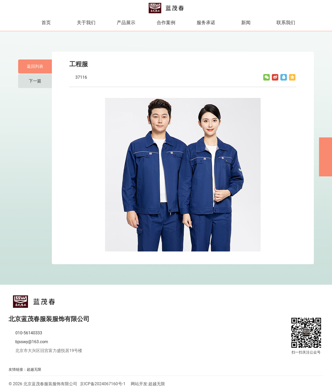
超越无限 (34, 369)
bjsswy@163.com (31, 341)
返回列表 (35, 66)
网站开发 (139, 383)
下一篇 (35, 80)
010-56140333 (28, 332)
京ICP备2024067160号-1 (103, 383)
